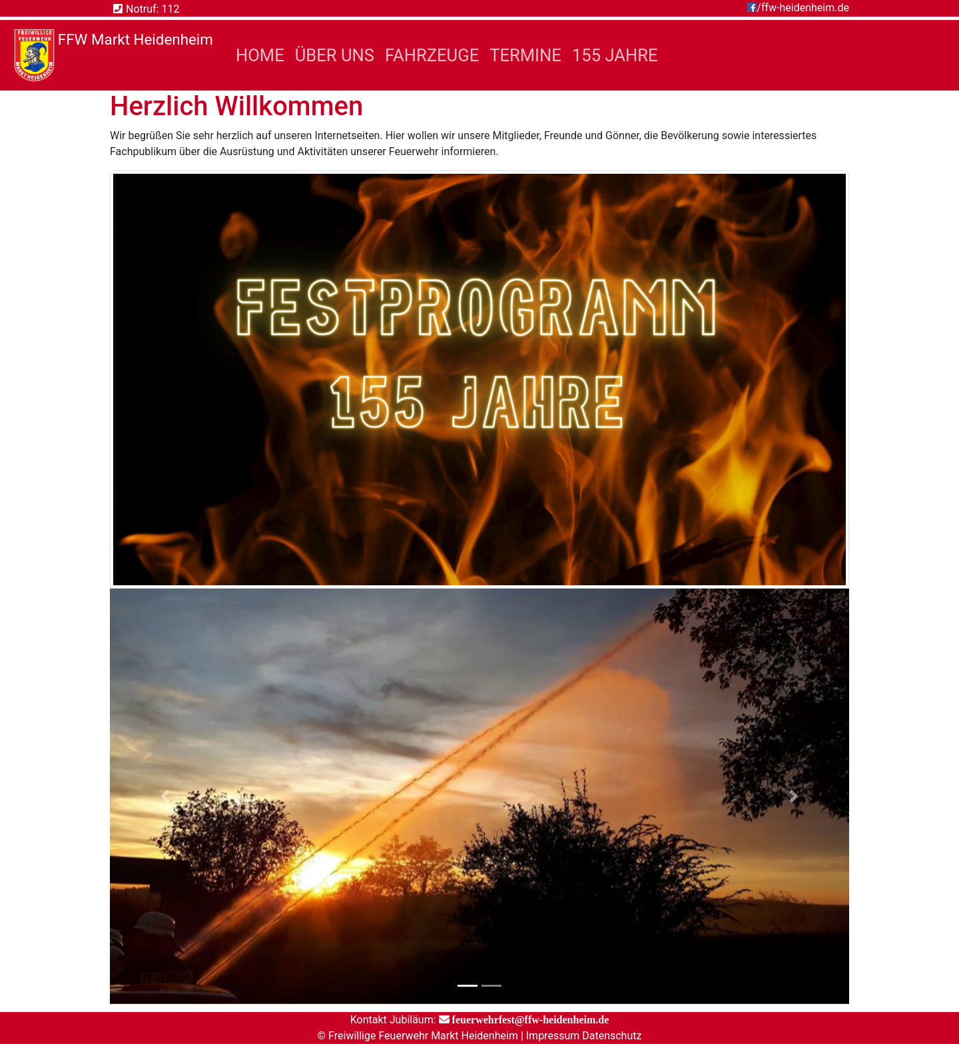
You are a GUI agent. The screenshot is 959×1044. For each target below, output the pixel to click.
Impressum (553, 1035)
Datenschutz (611, 1035)
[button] (165, 796)
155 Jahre (615, 55)
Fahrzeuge (432, 55)
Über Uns (334, 55)
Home (263, 53)
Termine (525, 55)
